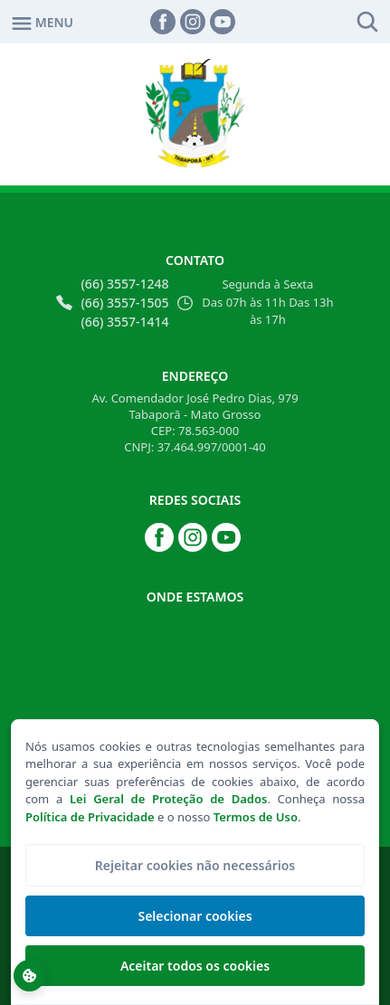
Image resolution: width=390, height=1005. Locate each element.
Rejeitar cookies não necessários (195, 865)
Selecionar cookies (195, 915)
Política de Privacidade (90, 817)
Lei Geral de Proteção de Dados (168, 799)
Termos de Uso (256, 817)
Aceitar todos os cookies (195, 965)
